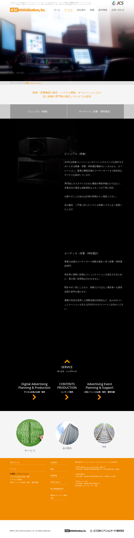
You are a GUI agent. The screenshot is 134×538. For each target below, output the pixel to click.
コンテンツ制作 (67, 391)
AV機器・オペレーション (32, 83)
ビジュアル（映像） (38, 111)
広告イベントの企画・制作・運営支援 (99, 391)
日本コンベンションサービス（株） (92, 467)
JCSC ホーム (15, 462)
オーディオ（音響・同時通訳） (95, 111)
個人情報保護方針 (57, 489)
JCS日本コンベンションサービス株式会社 (107, 530)
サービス (68, 9)
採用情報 (102, 9)
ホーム (57, 9)
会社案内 (81, 9)
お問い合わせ (117, 9)
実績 (92, 9)
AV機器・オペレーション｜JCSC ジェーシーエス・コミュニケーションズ (27, 9)
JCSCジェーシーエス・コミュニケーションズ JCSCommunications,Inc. (75, 530)
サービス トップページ (67, 365)
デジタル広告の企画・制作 (34, 391)
